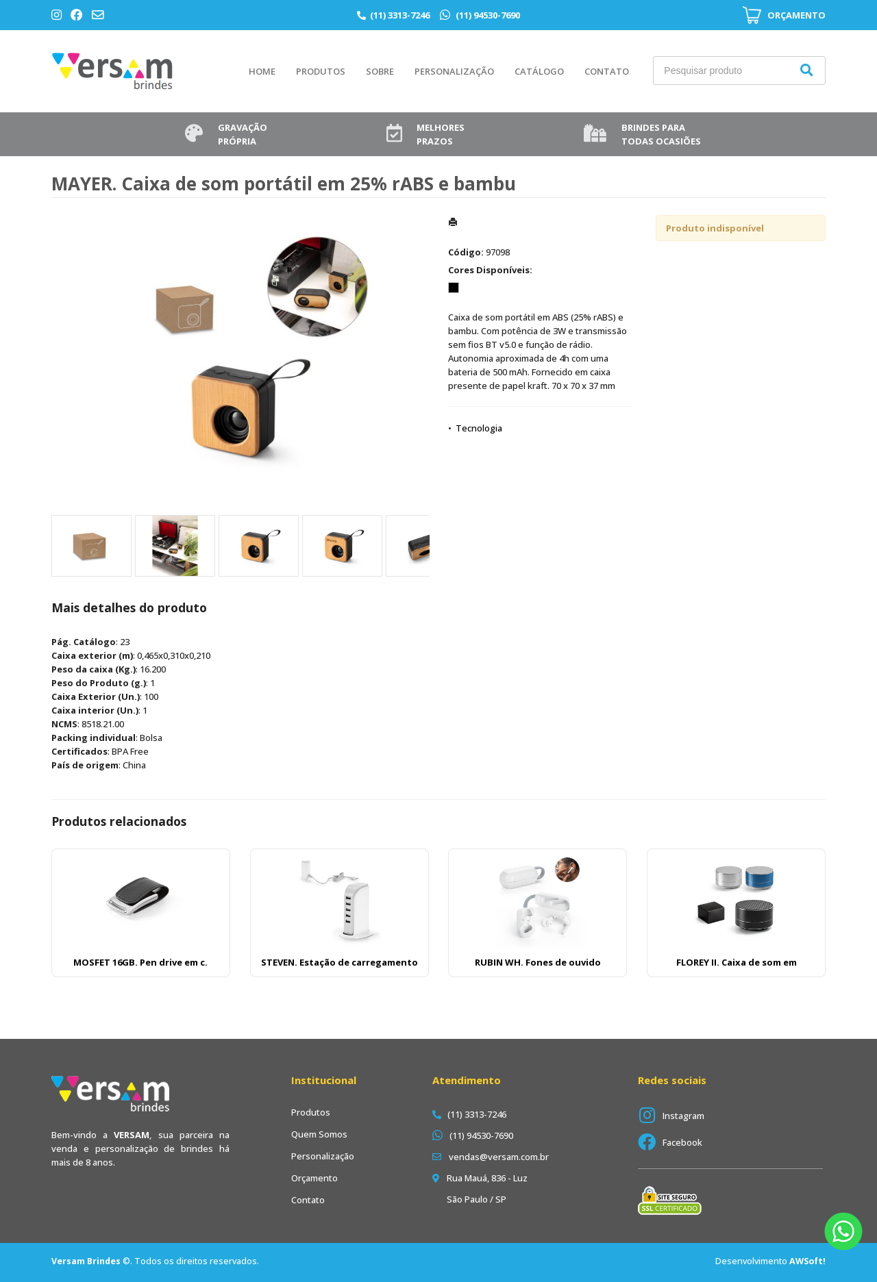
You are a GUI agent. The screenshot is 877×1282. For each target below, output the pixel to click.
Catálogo (539, 71)
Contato (606, 71)
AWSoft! (807, 1261)
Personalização (454, 71)
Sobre (380, 71)
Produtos (320, 71)
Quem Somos (319, 1134)
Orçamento (314, 1178)
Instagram (683, 1115)
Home (262, 71)
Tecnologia (479, 428)
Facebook (682, 1142)
